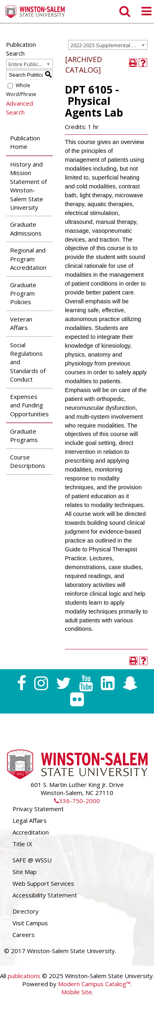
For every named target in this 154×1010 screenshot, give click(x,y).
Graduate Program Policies (23, 293)
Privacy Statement (38, 809)
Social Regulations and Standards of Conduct (28, 362)
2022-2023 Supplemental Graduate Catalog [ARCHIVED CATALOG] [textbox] (109, 45)
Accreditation (30, 832)
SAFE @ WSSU (32, 860)
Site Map (24, 872)
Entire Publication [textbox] (29, 64)
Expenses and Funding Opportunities (29, 405)
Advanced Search (19, 107)
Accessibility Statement (44, 895)
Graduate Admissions (26, 228)
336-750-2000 (77, 801)
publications (24, 976)
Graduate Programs (24, 435)
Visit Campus (30, 923)
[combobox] (108, 45)
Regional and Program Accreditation (28, 258)
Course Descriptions (27, 461)
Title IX (22, 844)
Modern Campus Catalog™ (94, 984)
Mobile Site (76, 992)
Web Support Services (43, 883)
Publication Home (25, 142)
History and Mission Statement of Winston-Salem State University (28, 185)
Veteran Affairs (21, 323)
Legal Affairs (29, 820)
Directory (25, 911)
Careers (23, 935)
